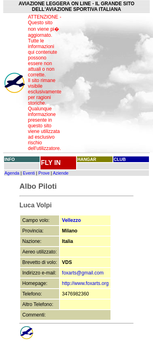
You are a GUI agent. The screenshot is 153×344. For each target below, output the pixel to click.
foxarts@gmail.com (83, 273)
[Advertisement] (107, 82)
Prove (44, 173)
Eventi (29, 173)
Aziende (61, 173)
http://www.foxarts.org (85, 283)
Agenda (11, 173)
